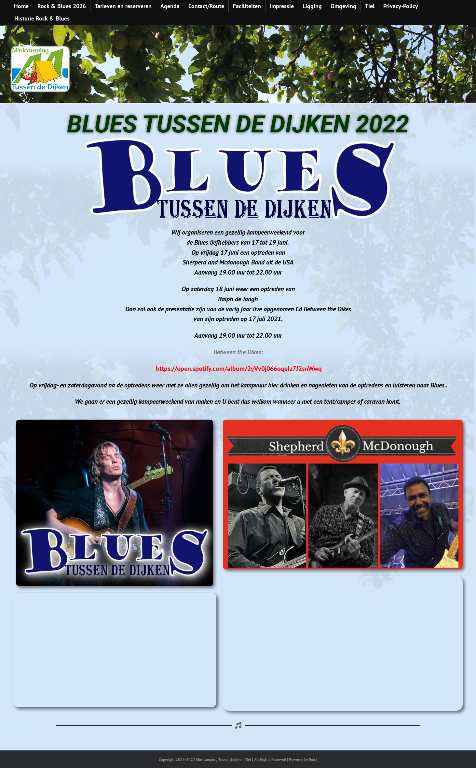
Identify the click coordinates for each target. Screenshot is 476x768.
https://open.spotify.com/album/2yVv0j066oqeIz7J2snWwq (239, 368)
